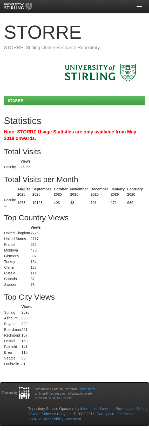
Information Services (96, 409)
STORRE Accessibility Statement (54, 419)
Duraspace (105, 414)
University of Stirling (131, 409)
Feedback (125, 414)
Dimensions (86, 389)
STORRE (15, 101)
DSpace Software (42, 414)
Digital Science (62, 398)
